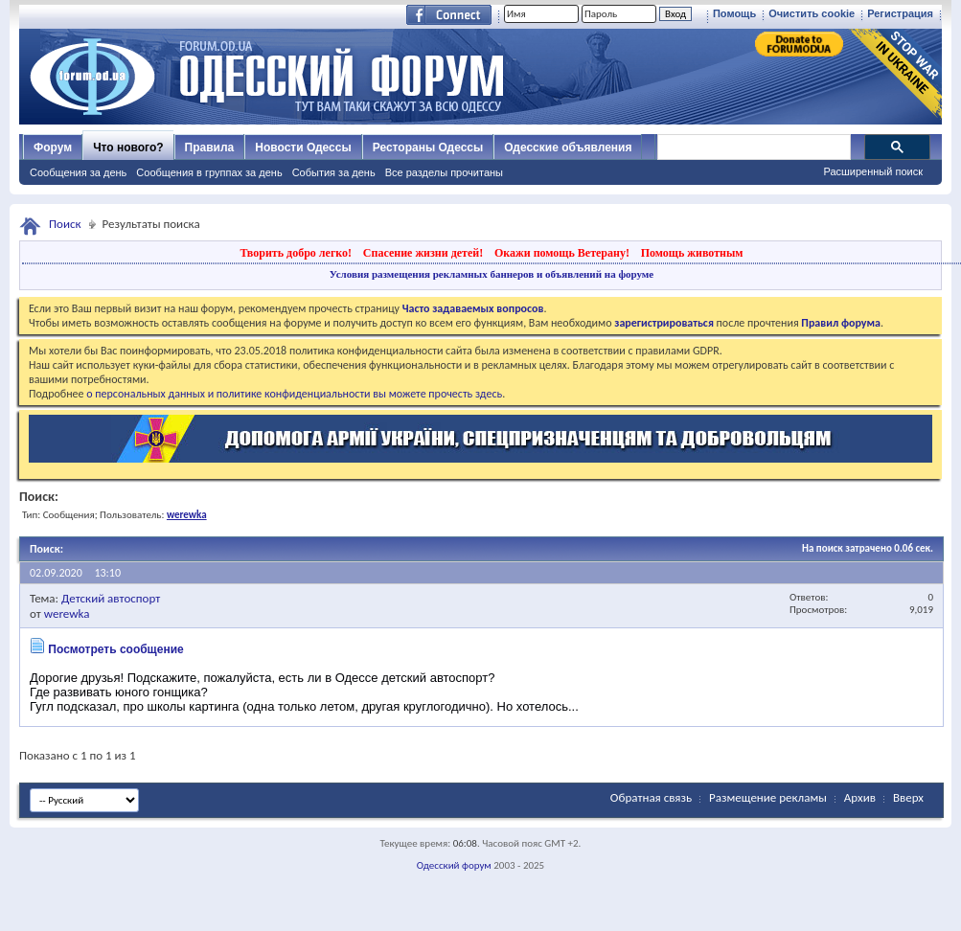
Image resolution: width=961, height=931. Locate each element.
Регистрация (900, 13)
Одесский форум (454, 865)
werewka (67, 613)
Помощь (734, 13)
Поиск (65, 223)
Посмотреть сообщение (115, 649)
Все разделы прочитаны (444, 172)
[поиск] (753, 147)
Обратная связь (651, 797)
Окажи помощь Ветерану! (561, 253)
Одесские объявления (567, 147)
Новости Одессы (303, 147)
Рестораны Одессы (428, 147)
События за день (334, 172)
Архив (860, 797)
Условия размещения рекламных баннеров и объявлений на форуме (491, 274)
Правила (210, 147)
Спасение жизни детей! (423, 253)
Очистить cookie (811, 13)
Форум (53, 147)
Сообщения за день (78, 172)
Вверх (908, 797)
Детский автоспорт (110, 598)
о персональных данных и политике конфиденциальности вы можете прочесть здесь (294, 393)
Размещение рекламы (768, 797)
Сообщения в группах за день (209, 172)
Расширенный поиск (873, 171)
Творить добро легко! (296, 253)
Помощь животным (692, 253)
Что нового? (128, 147)
